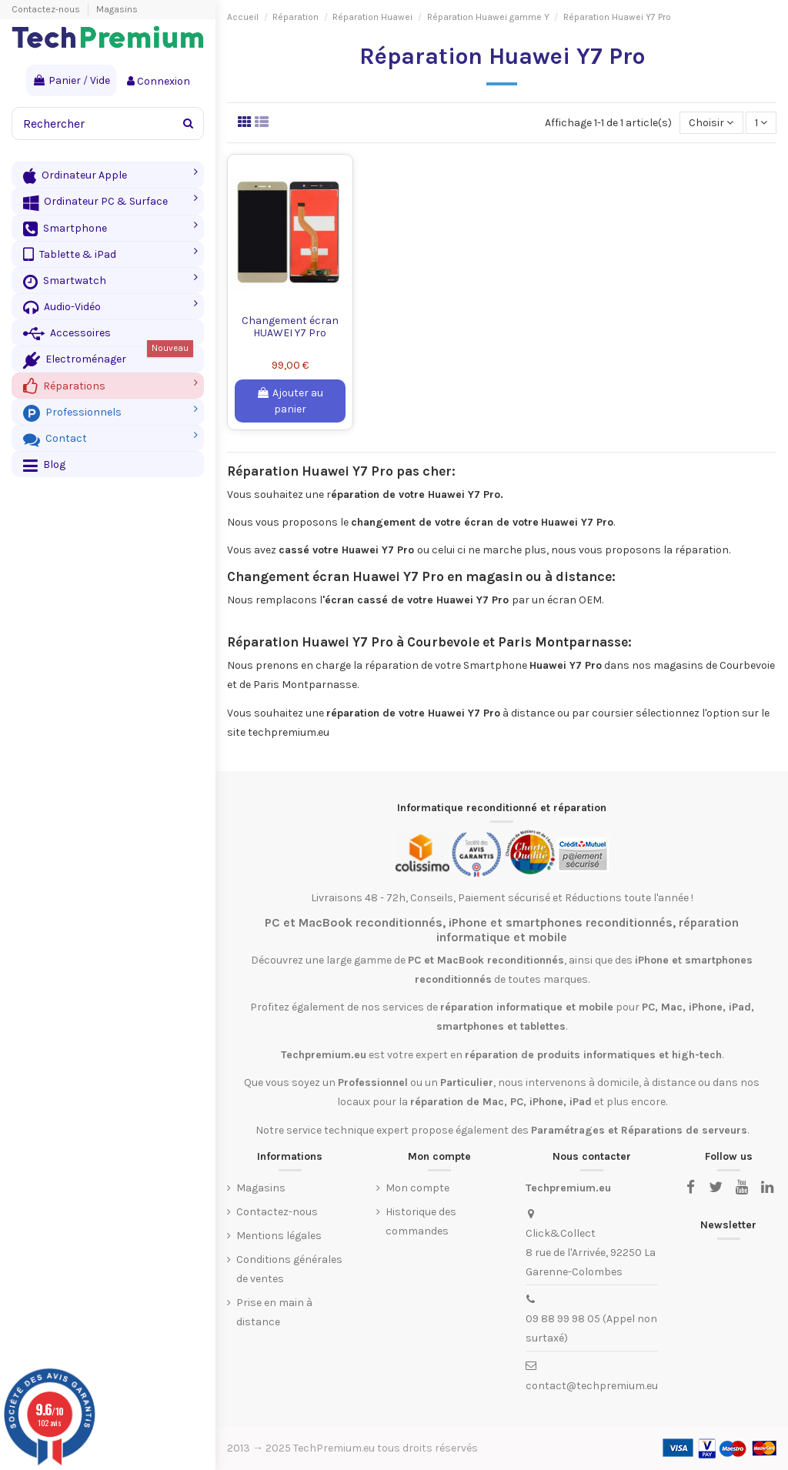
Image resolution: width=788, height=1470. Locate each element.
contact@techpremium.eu (592, 1385)
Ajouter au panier (289, 401)
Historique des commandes (421, 1221)
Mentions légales (279, 1235)
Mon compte (417, 1187)
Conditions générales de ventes (289, 1269)
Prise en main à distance (274, 1312)
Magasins (117, 9)
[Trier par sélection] (711, 123)
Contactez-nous (47, 9)
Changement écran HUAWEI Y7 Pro (290, 327)
